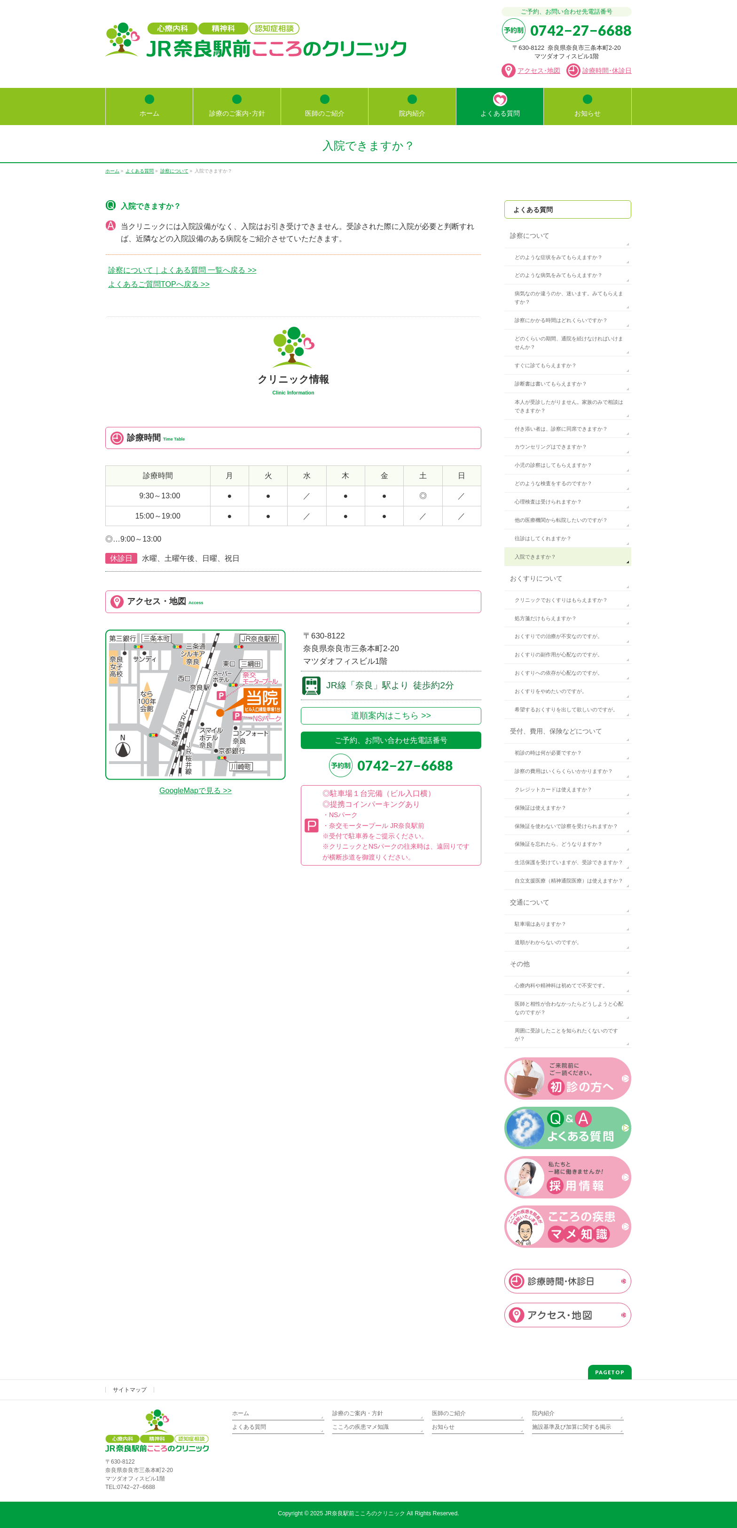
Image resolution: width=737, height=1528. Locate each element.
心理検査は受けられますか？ (548, 501)
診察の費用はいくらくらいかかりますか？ (564, 771)
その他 (520, 964)
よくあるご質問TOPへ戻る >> (159, 284)
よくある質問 (533, 209)
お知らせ (443, 1427)
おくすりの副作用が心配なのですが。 (559, 654)
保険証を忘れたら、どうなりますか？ (559, 844)
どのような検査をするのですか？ (553, 483)
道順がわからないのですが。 (548, 942)
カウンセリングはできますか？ (551, 446)
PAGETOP (610, 1372)
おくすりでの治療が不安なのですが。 (559, 636)
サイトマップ (130, 1390)
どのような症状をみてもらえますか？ (559, 257)
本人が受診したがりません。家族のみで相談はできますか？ (569, 406)
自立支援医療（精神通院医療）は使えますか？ (569, 880)
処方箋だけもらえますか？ (546, 618)
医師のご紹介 (449, 1413)
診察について (529, 235)
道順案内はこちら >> (391, 715)
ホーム (240, 1413)
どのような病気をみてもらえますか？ (559, 275)
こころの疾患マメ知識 (360, 1427)
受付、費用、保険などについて (556, 731)
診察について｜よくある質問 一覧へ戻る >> (182, 270)
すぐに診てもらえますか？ (546, 365)
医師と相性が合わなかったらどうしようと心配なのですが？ (569, 1008)
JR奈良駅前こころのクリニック (365, 1513)
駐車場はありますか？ (540, 924)
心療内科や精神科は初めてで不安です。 (561, 985)
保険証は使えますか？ (540, 808)
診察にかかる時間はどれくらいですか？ (561, 320)
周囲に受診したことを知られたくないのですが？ (566, 1035)
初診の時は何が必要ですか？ (548, 753)
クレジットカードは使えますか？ (553, 789)
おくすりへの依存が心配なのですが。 (559, 673)
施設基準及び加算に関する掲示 (571, 1427)
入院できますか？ (535, 556)
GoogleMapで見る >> (195, 791)
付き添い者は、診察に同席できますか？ (561, 429)
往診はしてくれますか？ (543, 538)
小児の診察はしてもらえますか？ (553, 465)
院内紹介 (543, 1413)
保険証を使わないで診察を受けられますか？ (566, 826)
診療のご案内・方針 (357, 1413)
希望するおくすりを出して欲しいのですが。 (566, 709)
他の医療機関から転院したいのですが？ (561, 520)
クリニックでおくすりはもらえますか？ (561, 600)
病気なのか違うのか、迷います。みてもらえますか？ (569, 298)
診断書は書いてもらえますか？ (551, 383)
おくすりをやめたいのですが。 (551, 691)
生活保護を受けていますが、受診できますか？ (569, 862)
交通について (529, 902)
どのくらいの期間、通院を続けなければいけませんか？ (569, 343)
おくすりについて (536, 578)
